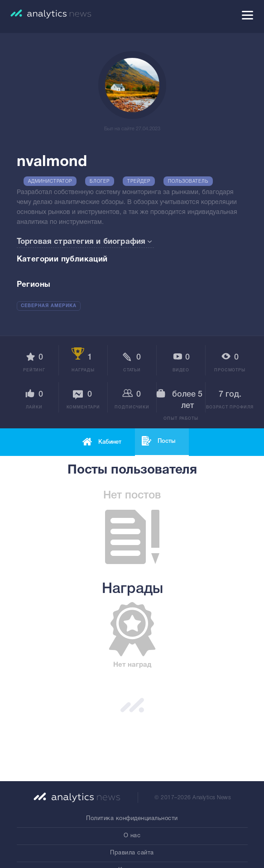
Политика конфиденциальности (132, 818)
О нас (132, 836)
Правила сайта (132, 853)
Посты (166, 441)
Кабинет (109, 442)
